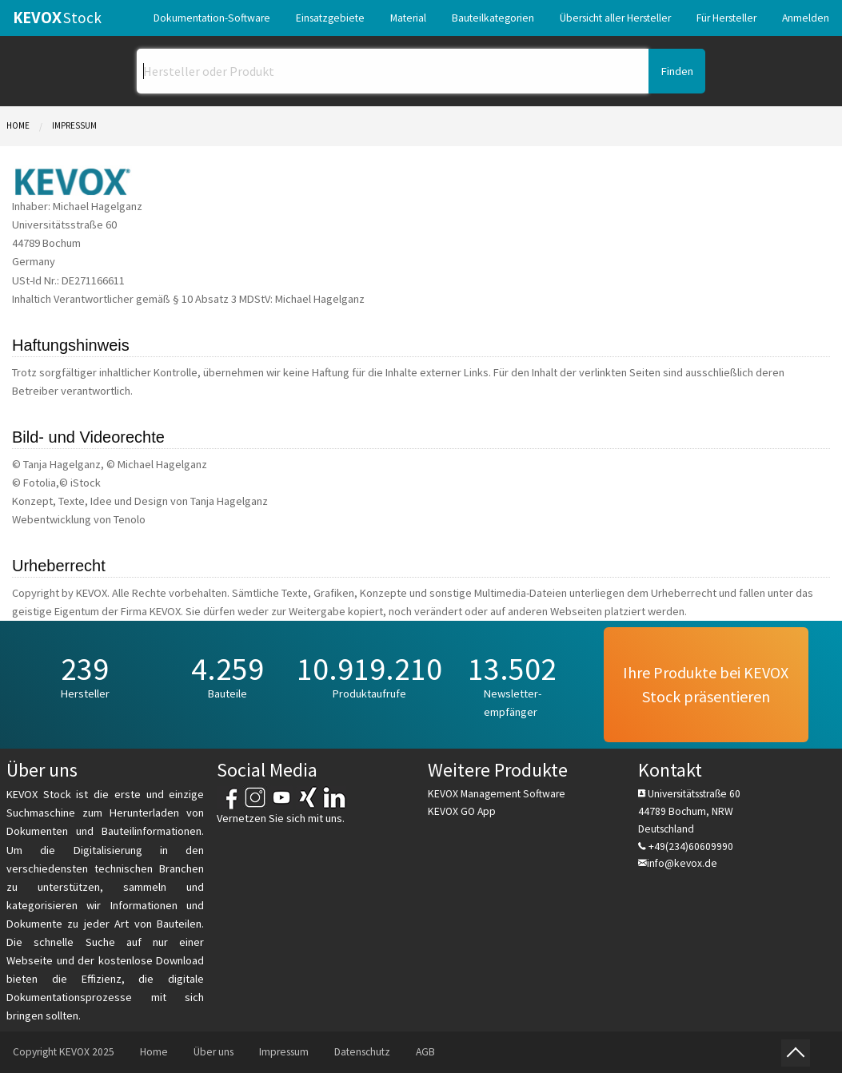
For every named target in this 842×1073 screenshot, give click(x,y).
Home (18, 125)
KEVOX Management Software (496, 794)
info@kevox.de (682, 863)
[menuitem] (212, 18)
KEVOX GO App (462, 811)
